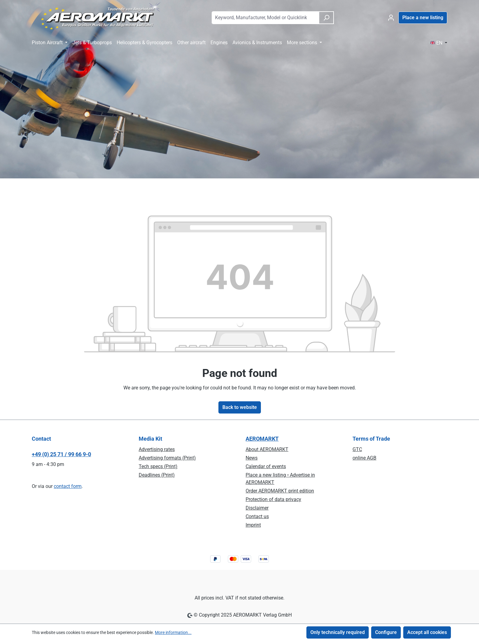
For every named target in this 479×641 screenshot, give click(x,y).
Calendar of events (266, 466)
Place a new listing (422, 17)
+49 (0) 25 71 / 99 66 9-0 (61, 454)
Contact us (257, 516)
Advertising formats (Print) (167, 458)
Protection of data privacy (273, 499)
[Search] (326, 17)
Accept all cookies (427, 632)
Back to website (239, 407)
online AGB (364, 458)
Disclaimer (257, 508)
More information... (173, 632)
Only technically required (337, 632)
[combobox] (265, 17)
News (252, 458)
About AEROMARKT (267, 449)
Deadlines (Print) (157, 475)
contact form (68, 486)
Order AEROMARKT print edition (280, 491)
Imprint (253, 525)
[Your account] (391, 18)
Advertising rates (157, 449)
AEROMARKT (262, 438)
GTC (357, 449)
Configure (386, 632)
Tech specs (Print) (158, 466)
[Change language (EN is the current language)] (438, 43)
